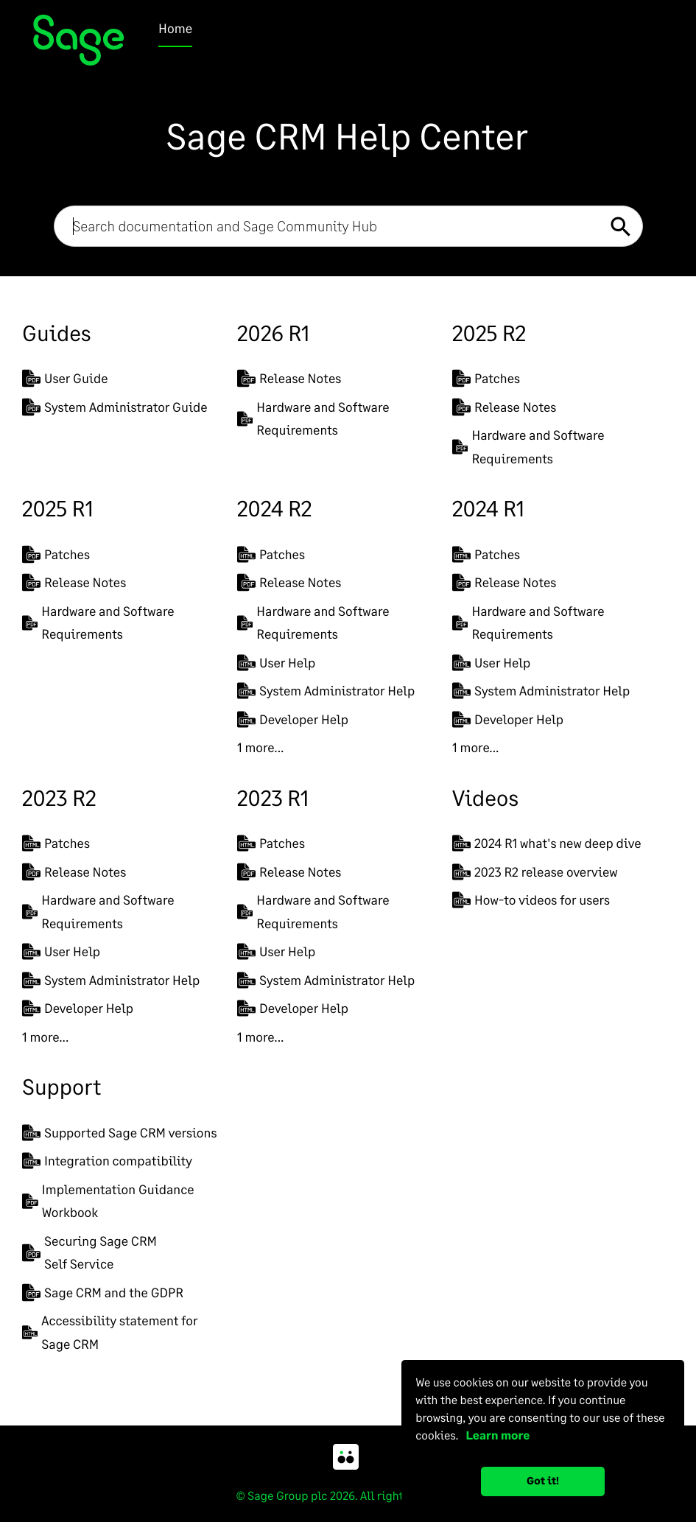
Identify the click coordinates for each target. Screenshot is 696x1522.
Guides (56, 333)
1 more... (260, 747)
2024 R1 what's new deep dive (546, 843)
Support (61, 1086)
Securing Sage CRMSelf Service (89, 1252)
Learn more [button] (495, 1435)
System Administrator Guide (115, 407)
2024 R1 (488, 508)
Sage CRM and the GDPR (102, 1292)
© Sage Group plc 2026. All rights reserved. (348, 1496)
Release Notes (289, 378)
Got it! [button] (543, 1481)
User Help (276, 662)
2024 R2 (274, 508)
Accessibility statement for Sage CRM (109, 1332)
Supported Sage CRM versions (119, 1132)
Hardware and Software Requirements (313, 418)
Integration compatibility (107, 1160)
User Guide (65, 378)
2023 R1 (273, 798)
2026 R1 (273, 333)
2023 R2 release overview (535, 872)
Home (175, 28)
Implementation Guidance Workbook (108, 1201)
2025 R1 (58, 508)
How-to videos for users (531, 900)
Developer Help (292, 719)
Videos (485, 798)
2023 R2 (59, 798)
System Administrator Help (326, 690)
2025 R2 (489, 333)
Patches (486, 378)
